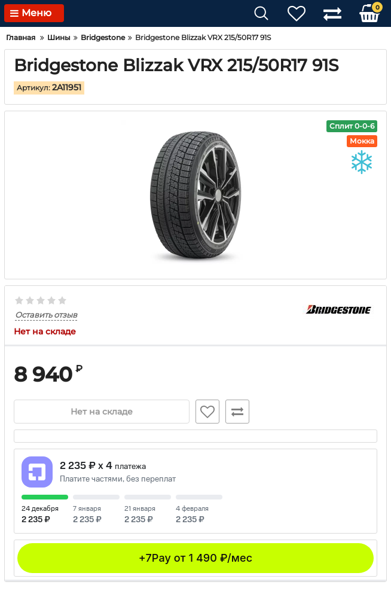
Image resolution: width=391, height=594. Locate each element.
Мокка (362, 140)
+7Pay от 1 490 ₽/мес (195, 558)
